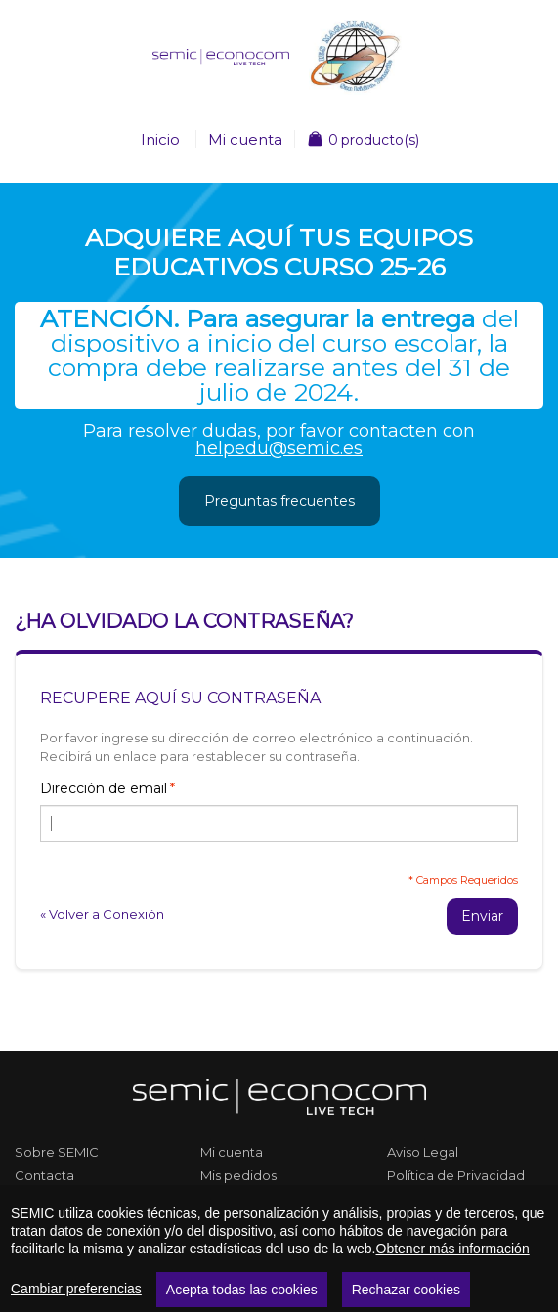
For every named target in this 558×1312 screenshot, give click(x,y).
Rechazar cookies (406, 1289)
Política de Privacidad (456, 1175)
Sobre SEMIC (57, 1152)
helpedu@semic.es (279, 448)
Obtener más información (453, 1248)
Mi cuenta (245, 139)
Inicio (160, 139)
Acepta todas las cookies (242, 1289)
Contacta (44, 1175)
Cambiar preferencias (76, 1288)
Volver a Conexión (102, 914)
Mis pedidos (238, 1175)
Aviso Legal (422, 1152)
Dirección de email (103, 788)
